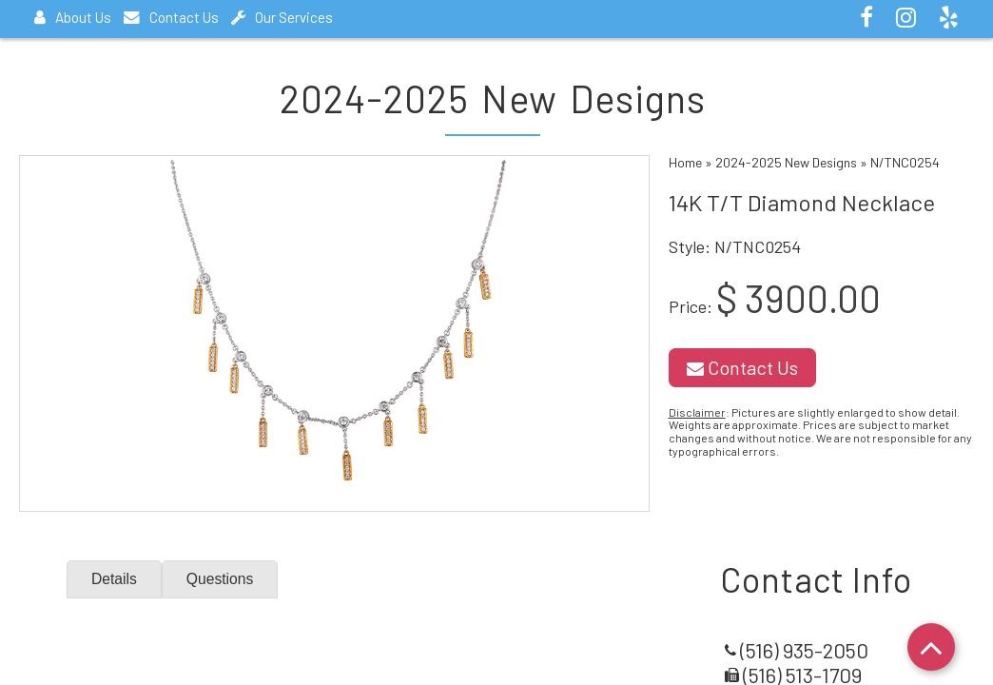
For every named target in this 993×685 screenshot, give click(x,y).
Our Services (282, 17)
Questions (221, 579)
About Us (72, 17)
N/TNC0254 (905, 162)
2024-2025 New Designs (786, 162)
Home (685, 162)
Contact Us (171, 17)
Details (114, 579)
